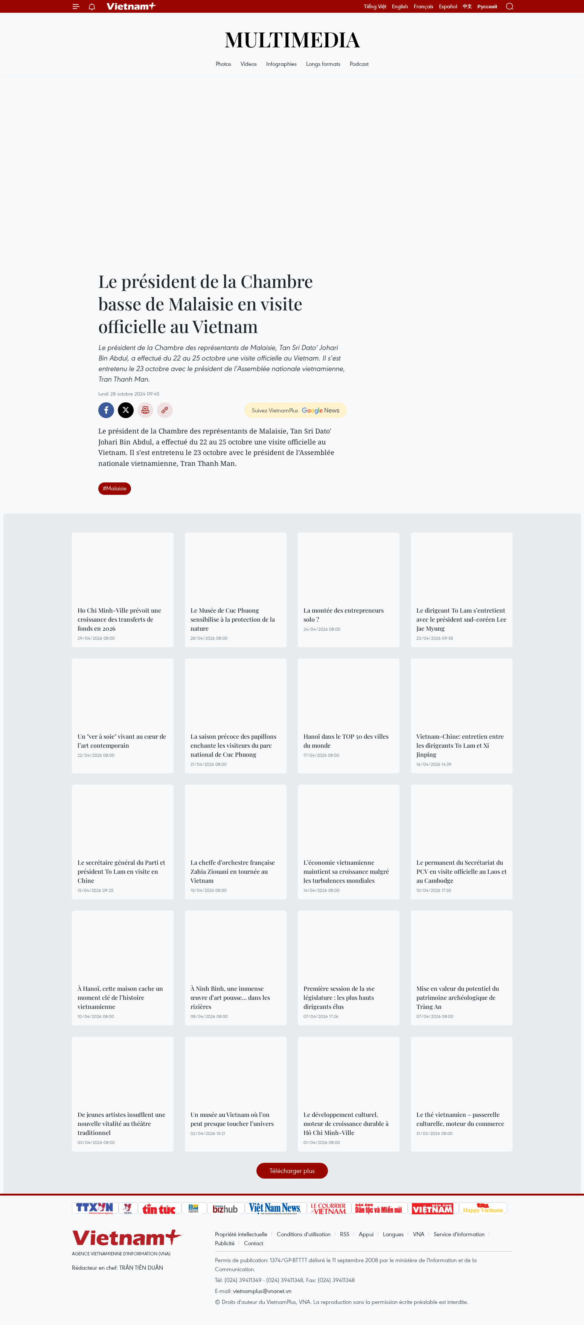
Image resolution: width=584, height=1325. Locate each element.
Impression (145, 410)
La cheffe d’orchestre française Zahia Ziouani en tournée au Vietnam (233, 871)
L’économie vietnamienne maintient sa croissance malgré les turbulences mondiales (346, 871)
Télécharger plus (292, 1170)
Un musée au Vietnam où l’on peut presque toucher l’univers (232, 1119)
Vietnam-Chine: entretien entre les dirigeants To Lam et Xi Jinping (460, 745)
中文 (467, 6)
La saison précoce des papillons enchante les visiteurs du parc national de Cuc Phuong (233, 745)
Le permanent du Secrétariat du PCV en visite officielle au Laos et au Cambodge (461, 871)
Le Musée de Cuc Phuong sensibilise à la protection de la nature (233, 619)
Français (423, 6)
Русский (487, 6)
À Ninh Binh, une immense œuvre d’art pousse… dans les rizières (230, 997)
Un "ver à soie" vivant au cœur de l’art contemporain (122, 740)
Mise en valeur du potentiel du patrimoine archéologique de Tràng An (457, 997)
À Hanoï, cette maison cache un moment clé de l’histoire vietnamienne (120, 997)
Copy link (165, 410)
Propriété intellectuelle (241, 1234)
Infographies (281, 63)
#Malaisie (115, 488)
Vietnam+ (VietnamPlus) (132, 6)
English (400, 6)
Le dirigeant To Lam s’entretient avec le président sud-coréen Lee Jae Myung (461, 619)
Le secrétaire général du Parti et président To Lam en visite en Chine (121, 871)
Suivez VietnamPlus (275, 410)
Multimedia (292, 38)
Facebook (106, 410)
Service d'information (459, 1234)
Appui (366, 1234)
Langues (393, 1234)
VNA (418, 1234)
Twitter (126, 410)
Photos (223, 63)
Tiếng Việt (375, 6)
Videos (249, 63)
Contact (253, 1243)
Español (448, 6)
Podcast (359, 63)
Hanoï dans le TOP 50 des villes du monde (346, 740)
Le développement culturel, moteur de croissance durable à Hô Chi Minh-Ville (346, 1123)
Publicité (225, 1243)
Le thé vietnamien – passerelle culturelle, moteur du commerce (460, 1119)
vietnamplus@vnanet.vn (262, 1291)
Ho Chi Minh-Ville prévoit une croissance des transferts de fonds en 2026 (119, 619)
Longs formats (323, 63)
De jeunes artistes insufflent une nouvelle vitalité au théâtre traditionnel (121, 1123)
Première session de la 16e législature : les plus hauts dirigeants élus (339, 997)
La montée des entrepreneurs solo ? (343, 614)
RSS (344, 1234)
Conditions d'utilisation (304, 1234)
